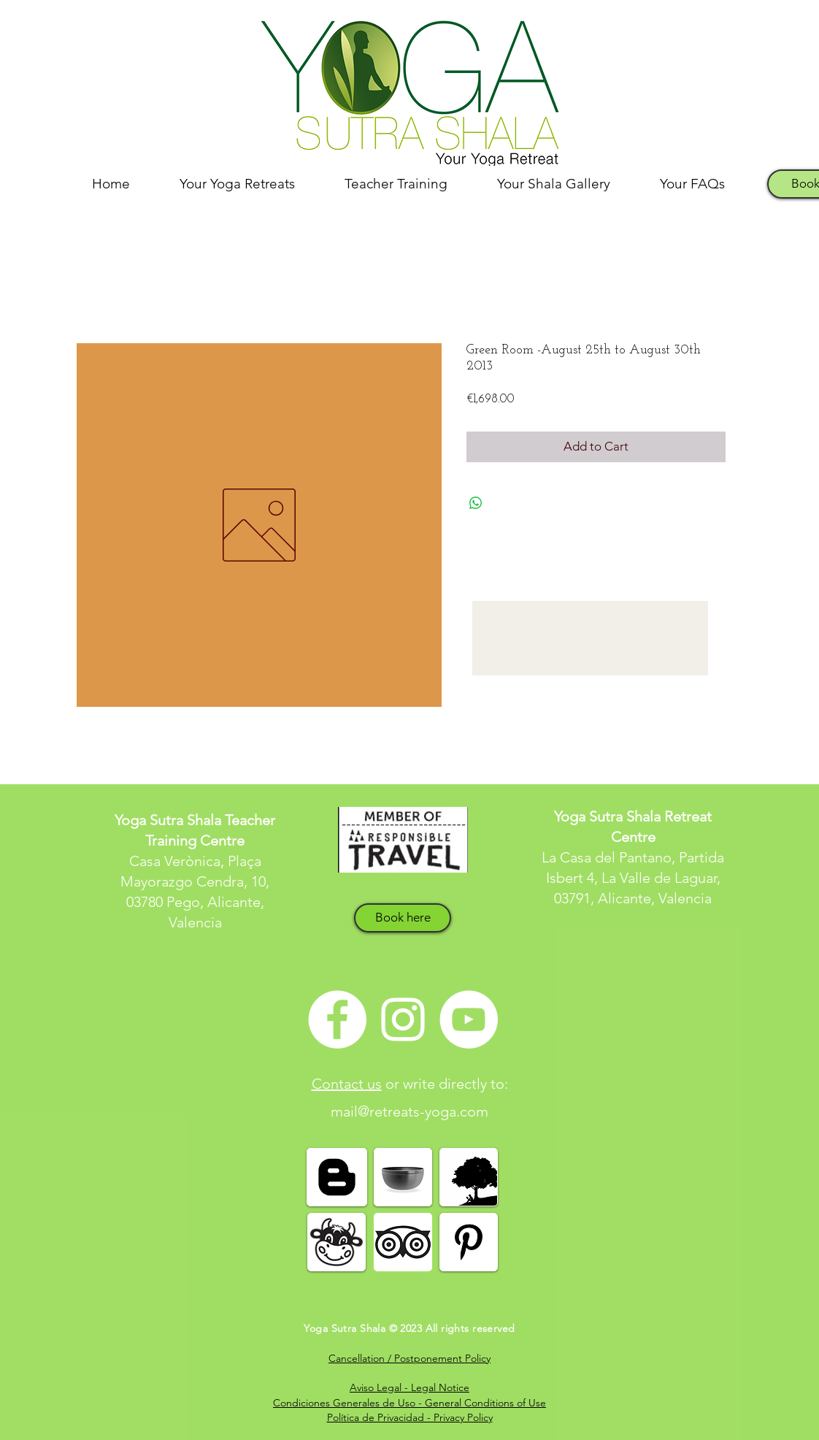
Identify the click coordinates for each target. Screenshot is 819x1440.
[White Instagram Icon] (403, 1019)
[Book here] (402, 917)
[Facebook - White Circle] (337, 1019)
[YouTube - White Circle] (468, 1019)
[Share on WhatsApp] (476, 503)
